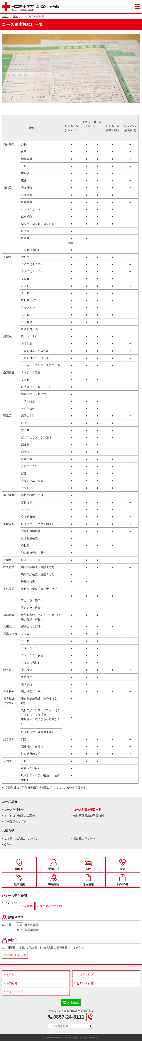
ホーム (5, 16)
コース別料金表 (14, 809)
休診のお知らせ (16, 954)
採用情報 (88, 880)
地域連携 (19, 880)
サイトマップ (14, 991)
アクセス (11, 974)
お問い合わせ (85, 983)
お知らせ (11, 983)
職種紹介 (53, 880)
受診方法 (53, 864)
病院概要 (122, 880)
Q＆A (7, 844)
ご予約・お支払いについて (21, 838)
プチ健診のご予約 (15, 821)
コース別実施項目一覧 (87, 809)
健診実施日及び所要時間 (88, 815)
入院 (88, 864)
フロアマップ (85, 974)
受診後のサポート (84, 838)
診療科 (19, 864)
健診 (15, 16)
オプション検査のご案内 (19, 815)
